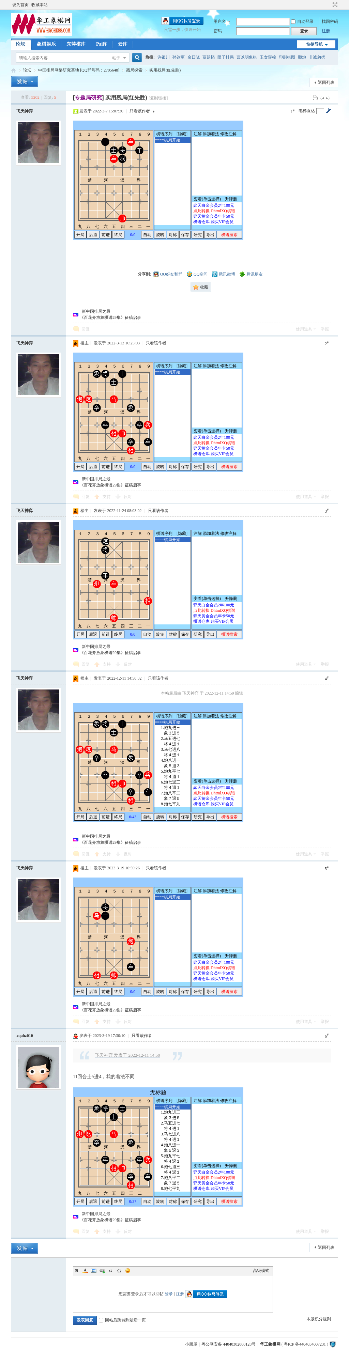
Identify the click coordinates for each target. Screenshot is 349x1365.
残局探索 (134, 70)
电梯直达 (307, 110)
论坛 (20, 44)
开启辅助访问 (328, 5)
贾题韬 (208, 57)
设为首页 (20, 4)
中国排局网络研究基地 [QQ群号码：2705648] (78, 70)
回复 (85, 329)
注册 (326, 31)
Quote (110, 1270)
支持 (107, 496)
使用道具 (304, 329)
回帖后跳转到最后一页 (122, 1320)
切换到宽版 (334, 5)
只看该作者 (140, 111)
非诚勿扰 (317, 57)
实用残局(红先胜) (165, 70)
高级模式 (261, 1270)
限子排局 (225, 57)
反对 (128, 496)
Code (119, 1270)
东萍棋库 (76, 44)
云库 (122, 44)
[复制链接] (158, 98)
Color (85, 1270)
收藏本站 (39, 4)
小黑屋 (191, 1344)
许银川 (163, 57)
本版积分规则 (318, 1319)
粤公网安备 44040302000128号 (228, 1344)
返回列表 (326, 82)
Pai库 (101, 44)
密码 (218, 31)
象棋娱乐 (46, 44)
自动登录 (302, 21)
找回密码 (330, 21)
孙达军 (178, 57)
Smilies (127, 1270)
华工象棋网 (270, 1344)
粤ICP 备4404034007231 (305, 1344)
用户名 (219, 21)
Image (93, 1270)
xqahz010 (24, 1035)
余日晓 (193, 57)
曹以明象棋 (247, 57)
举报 (325, 329)
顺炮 (302, 57)
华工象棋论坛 (13, 70)
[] (88, 97)
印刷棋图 (287, 57)
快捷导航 (314, 44)
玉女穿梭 (268, 57)
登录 (169, 1293)
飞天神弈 (24, 111)
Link (102, 1270)
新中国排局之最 (95, 311)
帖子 (116, 58)
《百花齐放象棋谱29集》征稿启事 (110, 317)
